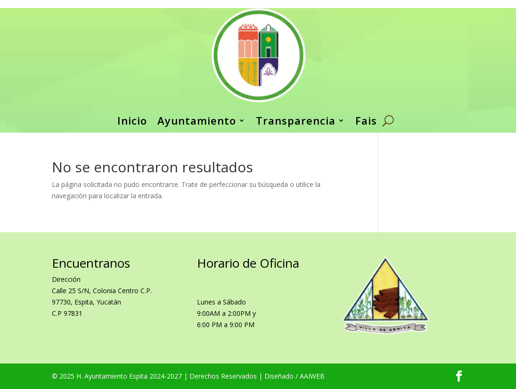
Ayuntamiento (196, 120)
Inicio (132, 120)
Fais (366, 120)
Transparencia (296, 120)
